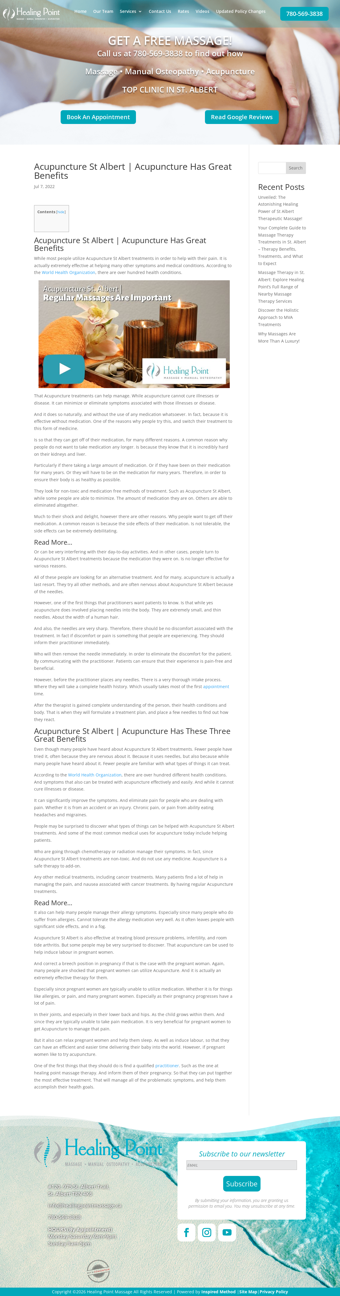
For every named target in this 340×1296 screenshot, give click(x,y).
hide (61, 211)
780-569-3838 (304, 14)
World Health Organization (68, 272)
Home (80, 11)
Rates (183, 11)
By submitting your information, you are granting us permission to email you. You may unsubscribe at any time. (242, 1203)
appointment (216, 686)
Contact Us (160, 11)
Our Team (103, 11)
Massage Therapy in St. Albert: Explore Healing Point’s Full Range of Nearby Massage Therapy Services (281, 287)
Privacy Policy (274, 1292)
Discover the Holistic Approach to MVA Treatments (278, 317)
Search (296, 168)
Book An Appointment (98, 117)
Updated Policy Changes (241, 11)
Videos (202, 11)
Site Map (248, 1292)
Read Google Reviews (242, 117)
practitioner (167, 1065)
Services (128, 11)
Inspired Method (218, 1292)
